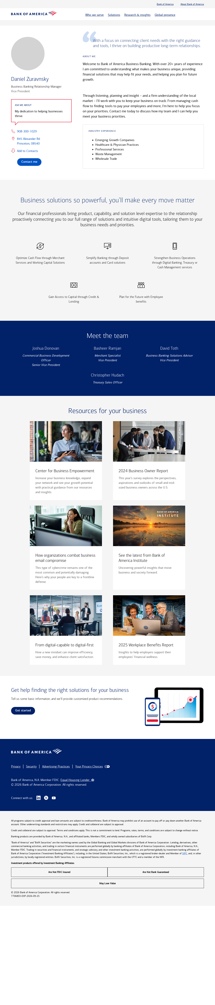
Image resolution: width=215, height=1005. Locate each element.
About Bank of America (192, 4)
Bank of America (165, 4)
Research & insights (137, 15)
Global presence (165, 15)
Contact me (29, 162)
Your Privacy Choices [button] (89, 766)
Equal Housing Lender (77, 780)
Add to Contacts (27, 151)
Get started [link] (23, 710)
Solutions (114, 15)
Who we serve (94, 15)
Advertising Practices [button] (56, 766)
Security (31, 766)
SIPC (184, 853)
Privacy (15, 766)
